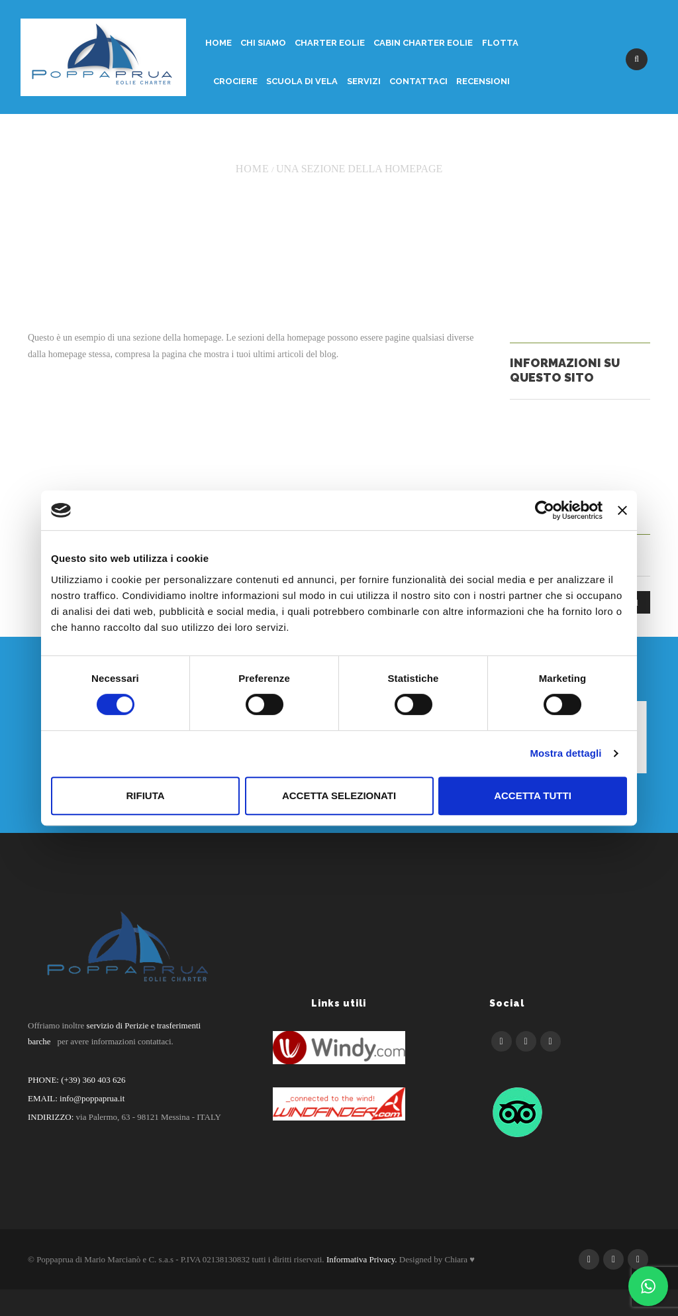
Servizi (364, 81)
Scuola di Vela (302, 81)
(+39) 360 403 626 (92, 1080)
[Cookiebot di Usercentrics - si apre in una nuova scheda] (545, 510)
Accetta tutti (532, 795)
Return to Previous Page (588, 140)
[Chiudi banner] (622, 510)
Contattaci (418, 81)
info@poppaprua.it (92, 1098)
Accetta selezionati (339, 795)
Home (218, 43)
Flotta (500, 43)
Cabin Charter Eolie (423, 43)
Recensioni (483, 81)
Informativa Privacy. (361, 1259)
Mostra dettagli (565, 753)
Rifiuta (145, 795)
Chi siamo (263, 43)
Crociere (235, 81)
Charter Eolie (330, 43)
